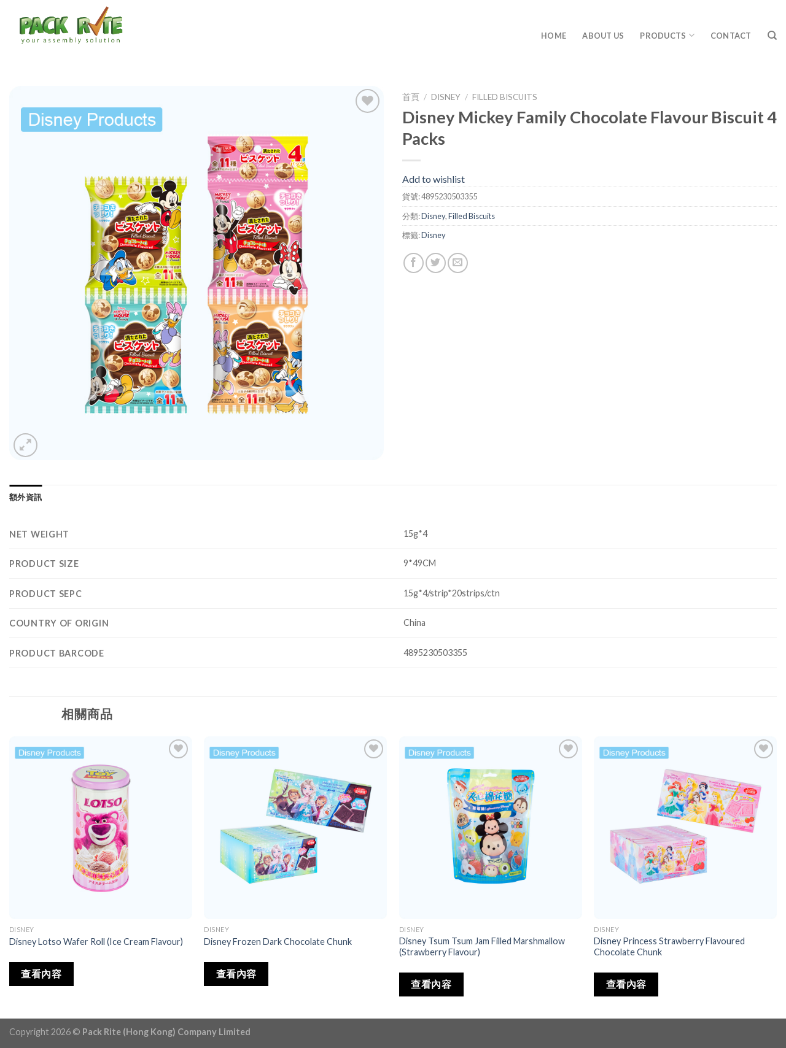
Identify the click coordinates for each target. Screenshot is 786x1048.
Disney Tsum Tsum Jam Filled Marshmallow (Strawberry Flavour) (482, 947)
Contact (731, 35)
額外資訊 (25, 497)
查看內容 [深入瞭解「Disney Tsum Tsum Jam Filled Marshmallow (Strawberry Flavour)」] (431, 984)
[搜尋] (772, 35)
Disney (446, 97)
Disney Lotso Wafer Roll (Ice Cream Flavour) (96, 941)
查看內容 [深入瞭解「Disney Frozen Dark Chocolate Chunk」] (236, 973)
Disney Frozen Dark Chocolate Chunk (278, 941)
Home (553, 35)
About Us (603, 35)
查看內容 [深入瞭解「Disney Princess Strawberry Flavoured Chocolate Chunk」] (626, 984)
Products (667, 35)
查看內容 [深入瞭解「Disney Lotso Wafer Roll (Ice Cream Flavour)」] (41, 973)
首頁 (410, 97)
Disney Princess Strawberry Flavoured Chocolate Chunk (669, 947)
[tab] (25, 497)
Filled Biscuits (504, 97)
